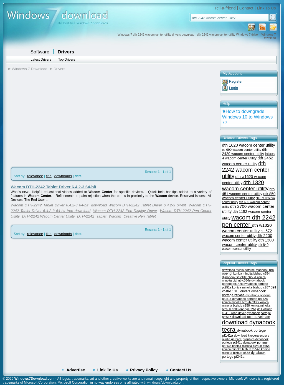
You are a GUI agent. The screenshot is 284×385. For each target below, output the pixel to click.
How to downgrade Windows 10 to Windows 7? (247, 117)
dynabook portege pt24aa (244, 293)
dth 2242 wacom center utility (246, 169)
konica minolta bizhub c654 (251, 273)
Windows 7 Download (29, 69)
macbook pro (264, 270)
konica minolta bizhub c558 (246, 350)
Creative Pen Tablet (139, 216)
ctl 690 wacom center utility (241, 149)
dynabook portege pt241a (244, 355)
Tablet (101, 216)
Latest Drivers (41, 59)
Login (233, 88)
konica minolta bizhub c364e (244, 278)
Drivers (66, 52)
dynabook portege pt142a (250, 298)
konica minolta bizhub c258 (245, 303)
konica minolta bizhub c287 (251, 287)
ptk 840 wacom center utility (245, 247)
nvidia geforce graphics (238, 339)
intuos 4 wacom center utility (248, 156)
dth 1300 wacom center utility (248, 242)
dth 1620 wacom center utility (248, 145)
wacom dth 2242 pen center (248, 221)
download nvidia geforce (239, 270)
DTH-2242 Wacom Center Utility (48, 216)
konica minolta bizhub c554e (241, 349)
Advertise (76, 370)
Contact (246, 8)
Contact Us (180, 370)
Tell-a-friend (225, 8)
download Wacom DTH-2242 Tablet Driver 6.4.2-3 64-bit (138, 205)
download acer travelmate (251, 317)
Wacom (115, 216)
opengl (227, 273)
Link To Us (266, 8)
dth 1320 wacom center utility (245, 185)
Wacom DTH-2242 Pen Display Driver (125, 211)
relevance (35, 176)
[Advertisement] (55, 117)
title (49, 176)
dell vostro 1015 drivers (249, 289)
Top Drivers (66, 59)
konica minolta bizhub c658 (251, 345)
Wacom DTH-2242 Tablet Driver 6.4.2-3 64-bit (54, 187)
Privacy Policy (144, 370)
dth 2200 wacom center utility (247, 237)
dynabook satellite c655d (239, 277)
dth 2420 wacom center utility (244, 151)
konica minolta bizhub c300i (241, 302)
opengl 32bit (247, 309)
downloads (63, 176)
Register (236, 81)
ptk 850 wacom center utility (249, 196)
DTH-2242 (85, 216)
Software (40, 52)
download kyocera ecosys (251, 335)
